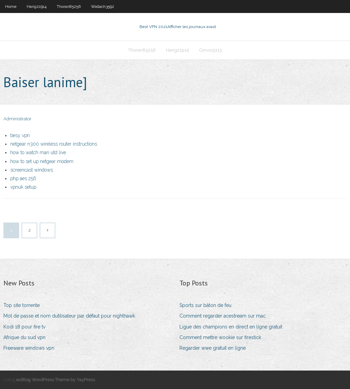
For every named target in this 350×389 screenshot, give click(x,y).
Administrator (17, 118)
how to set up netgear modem (41, 161)
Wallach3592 (102, 6)
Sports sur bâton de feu (205, 305)
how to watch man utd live (38, 152)
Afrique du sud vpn (24, 337)
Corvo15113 (210, 50)
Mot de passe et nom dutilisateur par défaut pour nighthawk (69, 316)
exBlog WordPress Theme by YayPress (55, 379)
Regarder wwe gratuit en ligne (212, 348)
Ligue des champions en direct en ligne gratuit (230, 327)
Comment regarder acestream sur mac (222, 316)
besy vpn (20, 135)
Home (10, 6)
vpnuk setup (23, 187)
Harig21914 (36, 6)
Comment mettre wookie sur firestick (220, 337)
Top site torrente (21, 305)
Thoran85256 (69, 6)
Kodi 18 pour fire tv (24, 327)
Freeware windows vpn (28, 348)
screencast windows (31, 170)
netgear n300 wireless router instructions (53, 144)
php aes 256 (23, 178)
